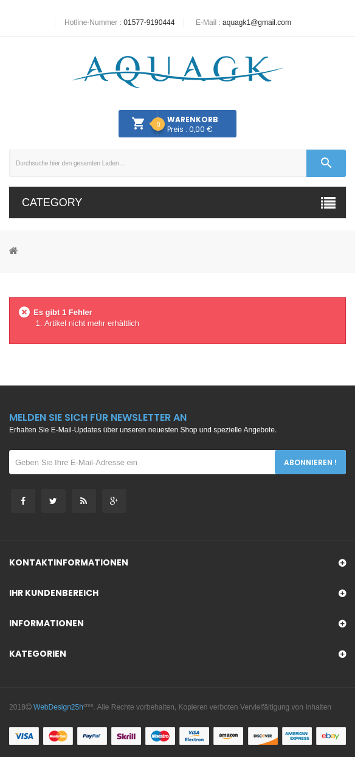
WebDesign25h (58, 707)
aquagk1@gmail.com (256, 22)
